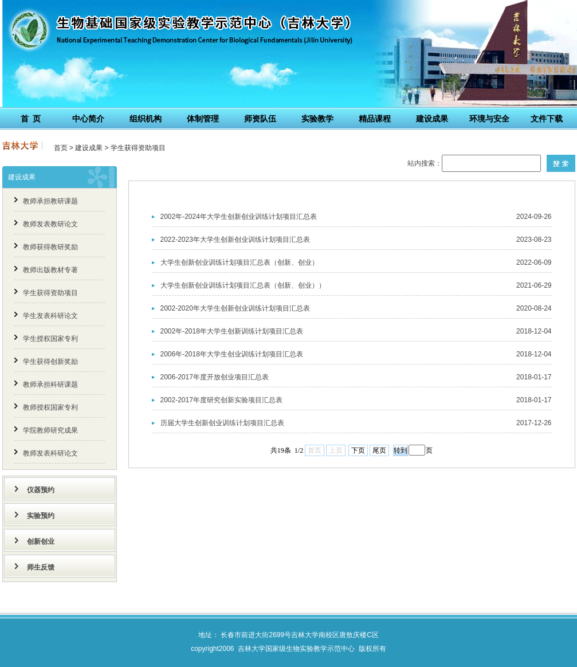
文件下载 (547, 118)
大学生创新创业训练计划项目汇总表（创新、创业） (239, 262)
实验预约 (40, 516)
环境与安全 (489, 118)
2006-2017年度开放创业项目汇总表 (214, 377)
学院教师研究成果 (50, 430)
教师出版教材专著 (50, 270)
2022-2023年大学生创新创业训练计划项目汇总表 (235, 240)
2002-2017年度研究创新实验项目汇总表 (221, 400)
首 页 (31, 118)
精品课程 (375, 118)
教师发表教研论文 (50, 224)
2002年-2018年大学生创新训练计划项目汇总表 (231, 331)
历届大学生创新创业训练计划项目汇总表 (222, 423)
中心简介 (88, 118)
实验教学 (317, 118)
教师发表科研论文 (50, 453)
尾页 (379, 450)
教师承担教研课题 (50, 201)
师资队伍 (260, 118)
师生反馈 (40, 567)
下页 (358, 450)
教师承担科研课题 (50, 384)
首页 (61, 148)
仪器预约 (40, 490)
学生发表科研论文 (50, 316)
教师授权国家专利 (50, 407)
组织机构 (145, 118)
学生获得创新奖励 (50, 362)
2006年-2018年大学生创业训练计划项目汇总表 (231, 354)
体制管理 (203, 118)
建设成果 (432, 118)
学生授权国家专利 (50, 339)
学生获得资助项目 (138, 148)
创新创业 (40, 541)
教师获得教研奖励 (50, 247)
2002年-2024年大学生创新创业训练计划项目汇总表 (238, 217)
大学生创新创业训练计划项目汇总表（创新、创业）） (242, 285)
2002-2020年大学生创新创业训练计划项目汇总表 (235, 308)
